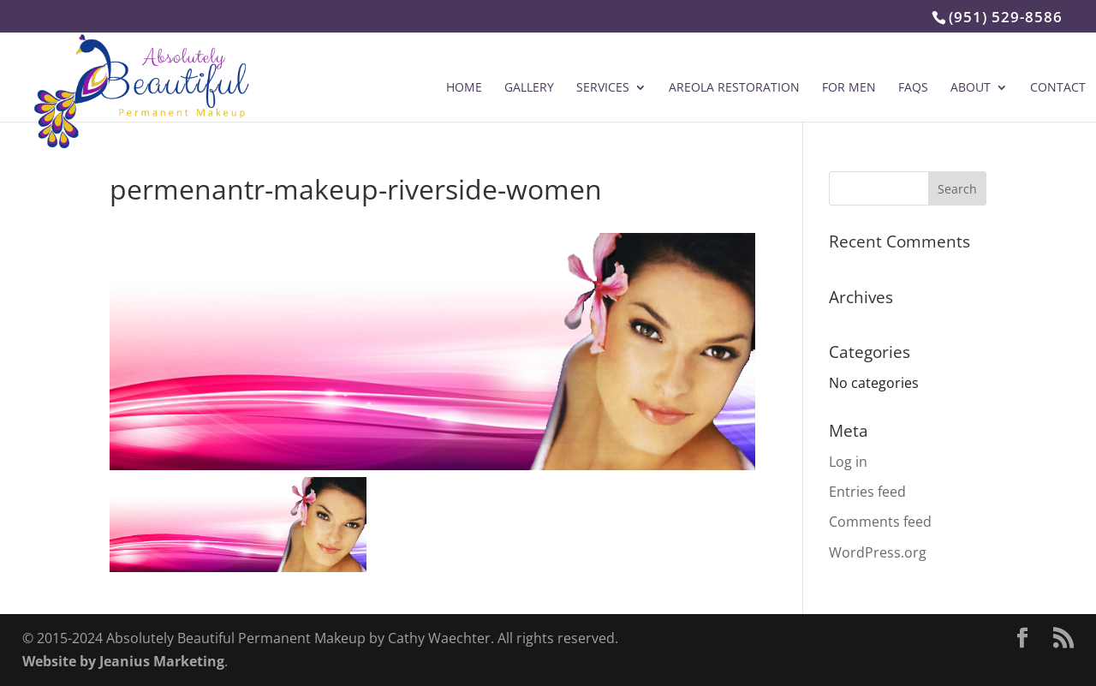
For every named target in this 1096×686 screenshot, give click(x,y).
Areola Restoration (734, 88)
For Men (849, 88)
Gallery (529, 88)
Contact (1058, 88)
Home (464, 88)
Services (602, 88)
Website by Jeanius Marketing (123, 661)
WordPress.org (877, 552)
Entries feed (867, 491)
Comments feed (880, 521)
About (970, 88)
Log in (848, 461)
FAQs (913, 88)
